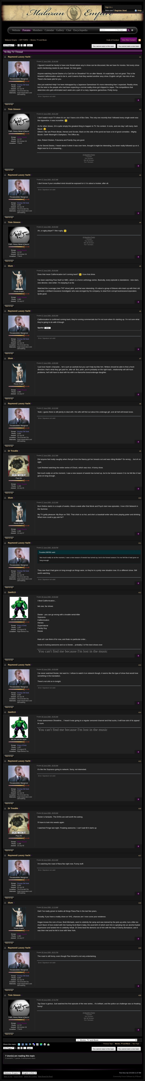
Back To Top (8, 1076)
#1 (140, 57)
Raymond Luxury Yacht (19, 57)
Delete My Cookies (30, 1076)
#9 (140, 451)
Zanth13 (12, 592)
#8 (140, 404)
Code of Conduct (112, 40)
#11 (139, 543)
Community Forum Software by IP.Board (127, 1076)
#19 (139, 948)
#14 (139, 712)
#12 (139, 592)
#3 (140, 175)
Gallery (60, 30)
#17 (139, 855)
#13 (139, 665)
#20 (139, 995)
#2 (140, 109)
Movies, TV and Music (39, 40)
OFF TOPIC (23, 40)
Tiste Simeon (14, 109)
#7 (140, 358)
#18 (139, 903)
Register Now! (121, 10)
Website (16, 30)
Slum (10, 266)
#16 (139, 808)
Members (37, 30)
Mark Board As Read (45, 1076)
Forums (26, 30)
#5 (140, 266)
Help (138, 10)
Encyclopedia (80, 30)
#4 (140, 222)
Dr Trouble (13, 451)
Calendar (49, 30)
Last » (30, 45)
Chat (68, 30)
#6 (140, 311)
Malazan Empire (11, 40)
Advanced (132, 30)
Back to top (9, 104)
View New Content (129, 40)
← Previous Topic (107, 1044)
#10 (139, 498)
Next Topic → (136, 1044)
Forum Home (18, 1076)
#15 (139, 761)
